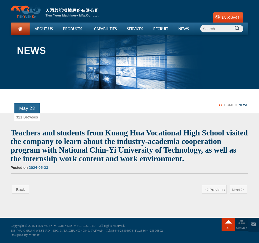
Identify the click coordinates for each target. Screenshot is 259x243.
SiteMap (241, 228)
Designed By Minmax (25, 235)
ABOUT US (44, 28)
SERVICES (135, 28)
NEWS (183, 28)
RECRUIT (160, 28)
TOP (228, 228)
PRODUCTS (72, 28)
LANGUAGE (231, 17)
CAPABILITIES (105, 28)
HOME (229, 105)
